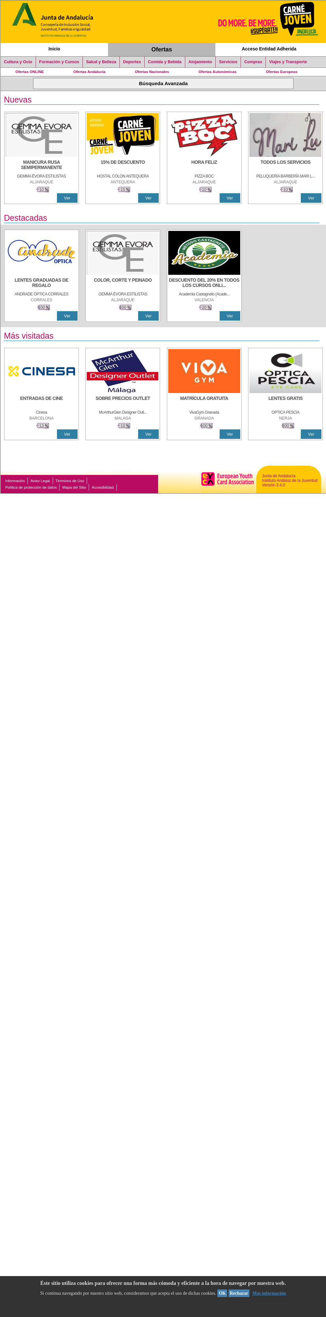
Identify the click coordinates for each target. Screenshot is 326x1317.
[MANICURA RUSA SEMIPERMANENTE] (42, 165)
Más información (269, 1293)
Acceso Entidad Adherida (269, 48)
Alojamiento (200, 62)
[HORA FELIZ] (204, 165)
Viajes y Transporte (288, 62)
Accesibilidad (103, 487)
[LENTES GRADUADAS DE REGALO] (42, 283)
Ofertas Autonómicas (217, 72)
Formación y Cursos (59, 62)
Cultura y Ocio (18, 62)
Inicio (54, 48)
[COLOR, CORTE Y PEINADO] (123, 283)
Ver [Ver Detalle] (67, 198)
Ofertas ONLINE (29, 72)
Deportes (132, 62)
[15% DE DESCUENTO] (123, 165)
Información (15, 481)
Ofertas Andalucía (89, 72)
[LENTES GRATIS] (285, 401)
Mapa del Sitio (74, 487)
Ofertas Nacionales (152, 72)
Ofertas (162, 49)
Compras (253, 62)
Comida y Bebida (165, 62)
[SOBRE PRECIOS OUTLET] (123, 401)
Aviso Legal (40, 481)
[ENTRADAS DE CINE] (42, 401)
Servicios (228, 62)
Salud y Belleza (101, 62)
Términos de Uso (70, 481)
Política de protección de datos (31, 487)
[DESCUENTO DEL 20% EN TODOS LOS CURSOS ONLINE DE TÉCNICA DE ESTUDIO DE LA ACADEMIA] (204, 283)
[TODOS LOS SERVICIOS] (285, 165)
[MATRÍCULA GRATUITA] (204, 401)
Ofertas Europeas (282, 72)
